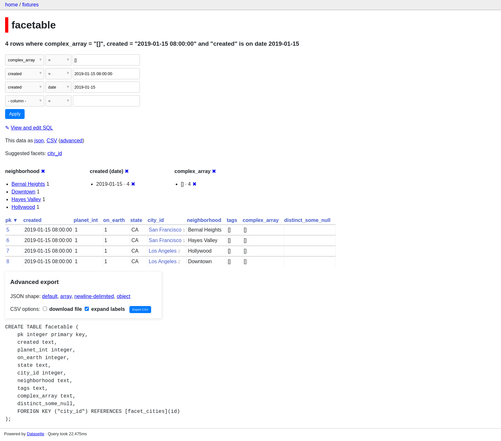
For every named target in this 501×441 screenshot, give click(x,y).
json (39, 140)
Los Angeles (163, 251)
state (136, 220)
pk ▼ (11, 220)
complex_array (261, 220)
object (123, 296)
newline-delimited (94, 296)
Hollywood (23, 207)
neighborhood (204, 220)
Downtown (23, 191)
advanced (71, 140)
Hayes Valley (26, 199)
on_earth (114, 220)
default (50, 296)
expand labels (105, 309)
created (32, 220)
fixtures (30, 4)
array (66, 296)
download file (62, 309)
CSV (52, 140)
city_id (55, 153)
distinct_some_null (307, 220)
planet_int (86, 220)
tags (232, 220)
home (11, 4)
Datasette (35, 433)
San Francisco (165, 229)
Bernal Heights (28, 184)
